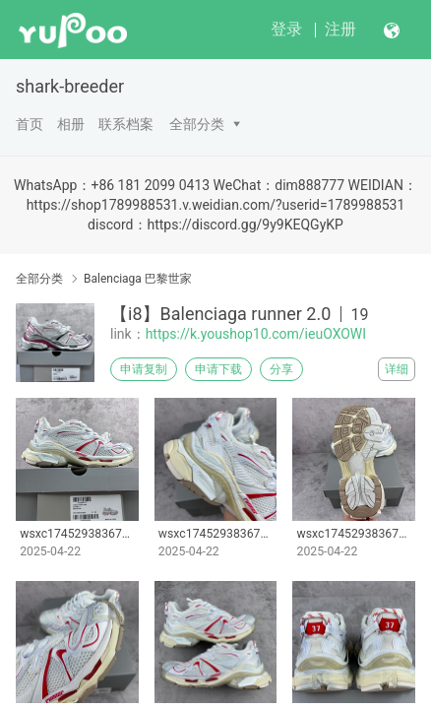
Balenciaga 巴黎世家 (138, 279)
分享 (281, 369)
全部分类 (196, 124)
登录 (286, 29)
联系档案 (126, 124)
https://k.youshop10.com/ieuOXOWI (256, 334)
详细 (396, 369)
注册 (340, 29)
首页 (29, 124)
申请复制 (143, 369)
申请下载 (218, 369)
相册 (71, 124)
